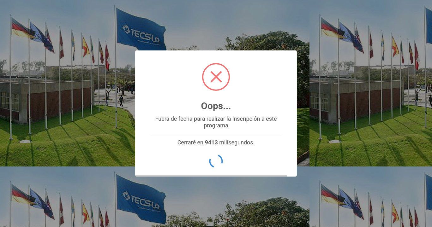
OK (216, 161)
